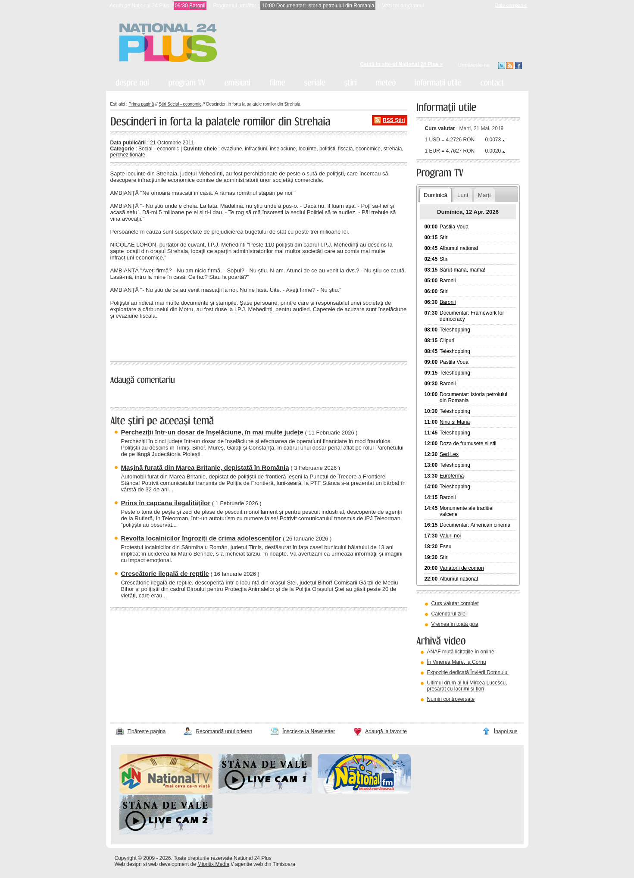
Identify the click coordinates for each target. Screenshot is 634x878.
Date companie (511, 5)
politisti (327, 149)
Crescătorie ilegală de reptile (165, 573)
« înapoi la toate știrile (140, 339)
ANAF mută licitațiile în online (460, 652)
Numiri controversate (451, 699)
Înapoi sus (506, 731)
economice (368, 149)
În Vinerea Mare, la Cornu (456, 662)
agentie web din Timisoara (265, 864)
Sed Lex (449, 454)
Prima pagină (141, 104)
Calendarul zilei (449, 614)
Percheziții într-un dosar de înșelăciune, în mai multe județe (212, 432)
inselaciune (283, 149)
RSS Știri (394, 120)
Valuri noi (450, 536)
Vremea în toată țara (454, 624)
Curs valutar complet (455, 603)
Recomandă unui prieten (224, 731)
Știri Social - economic (180, 104)
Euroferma (452, 476)
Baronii (197, 6)
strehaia (393, 149)
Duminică (435, 195)
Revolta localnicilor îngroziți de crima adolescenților (201, 538)
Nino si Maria (455, 422)
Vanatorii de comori (462, 568)
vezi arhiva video (440, 710)
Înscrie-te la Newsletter (308, 731)
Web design (128, 864)
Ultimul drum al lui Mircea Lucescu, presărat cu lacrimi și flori (467, 686)
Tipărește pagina (147, 731)
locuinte (307, 149)
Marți (484, 195)
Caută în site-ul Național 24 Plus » (401, 64)
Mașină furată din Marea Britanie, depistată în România (205, 467)
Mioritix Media (213, 864)
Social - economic (158, 149)
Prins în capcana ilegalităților (166, 502)
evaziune (231, 149)
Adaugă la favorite (386, 731)
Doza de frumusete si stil (468, 444)
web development (168, 864)
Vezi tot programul (403, 6)
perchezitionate (127, 155)
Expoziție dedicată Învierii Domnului (468, 672)
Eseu (445, 547)
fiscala (345, 149)
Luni (462, 195)
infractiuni (256, 149)
